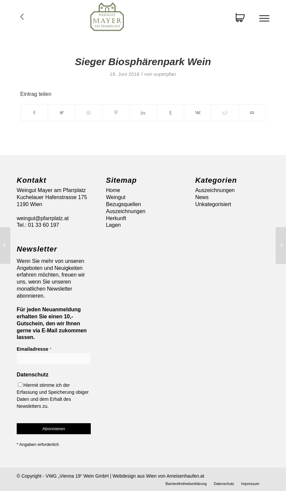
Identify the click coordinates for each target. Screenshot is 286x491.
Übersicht (22, 16)
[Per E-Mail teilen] (252, 113)
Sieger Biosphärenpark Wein (143, 61)
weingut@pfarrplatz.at (43, 218)
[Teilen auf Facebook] (34, 113)
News (202, 197)
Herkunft (116, 218)
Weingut (115, 197)
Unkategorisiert (213, 204)
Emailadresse (34, 349)
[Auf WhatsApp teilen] (88, 113)
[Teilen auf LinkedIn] (143, 113)
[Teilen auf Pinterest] (115, 113)
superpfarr (165, 74)
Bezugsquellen (123, 204)
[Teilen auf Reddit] (224, 113)
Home (113, 190)
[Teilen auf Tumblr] (170, 113)
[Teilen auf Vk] (197, 113)
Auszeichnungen (125, 211)
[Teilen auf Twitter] (61, 113)
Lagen (113, 225)
